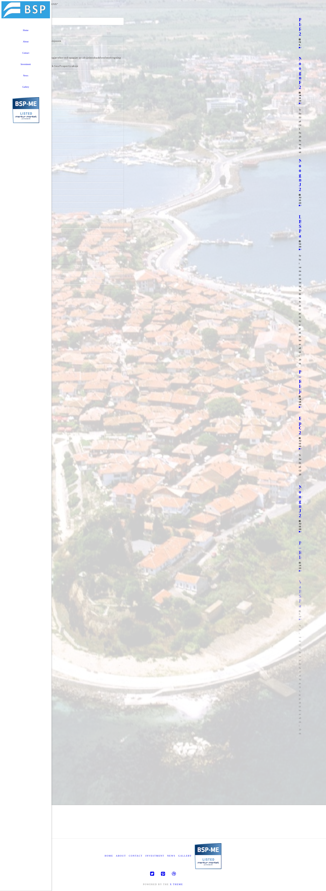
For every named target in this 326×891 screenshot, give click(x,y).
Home (109, 856)
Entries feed (36, 274)
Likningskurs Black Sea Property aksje (54, 66)
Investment (154, 856)
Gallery (185, 856)
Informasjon (37, 49)
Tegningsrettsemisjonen (45, 40)
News (171, 856)
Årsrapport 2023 (40, 74)
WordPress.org (38, 287)
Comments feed (38, 281)
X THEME (176, 884)
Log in (34, 267)
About (121, 856)
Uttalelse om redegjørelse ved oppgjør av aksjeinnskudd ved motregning (75, 57)
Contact (135, 856)
